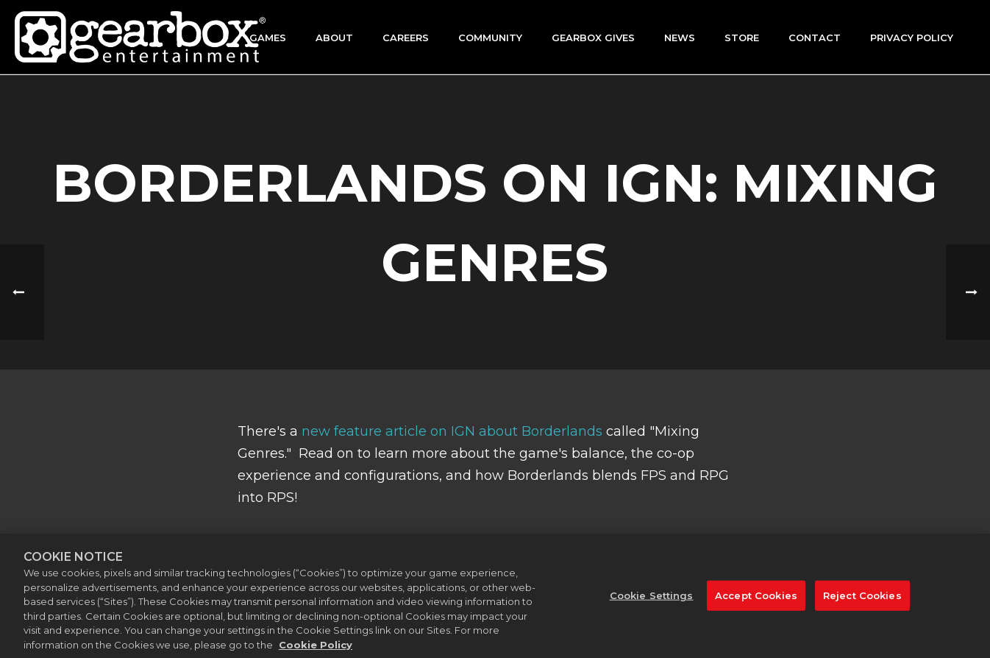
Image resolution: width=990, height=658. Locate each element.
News (679, 37)
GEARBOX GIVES (593, 37)
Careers (405, 37)
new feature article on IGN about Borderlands (452, 431)
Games (267, 37)
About (334, 37)
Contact (814, 37)
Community (490, 37)
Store (741, 37)
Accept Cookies (756, 601)
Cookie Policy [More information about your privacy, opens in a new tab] (315, 651)
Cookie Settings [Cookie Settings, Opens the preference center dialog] (652, 601)
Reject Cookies (862, 601)
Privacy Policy (911, 37)
